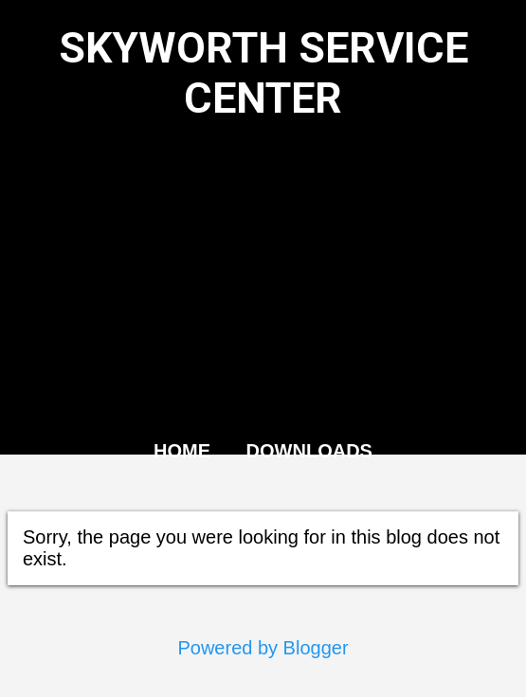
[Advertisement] (263, 280)
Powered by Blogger (262, 647)
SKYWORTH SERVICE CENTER (263, 73)
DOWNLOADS (309, 450)
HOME (182, 450)
